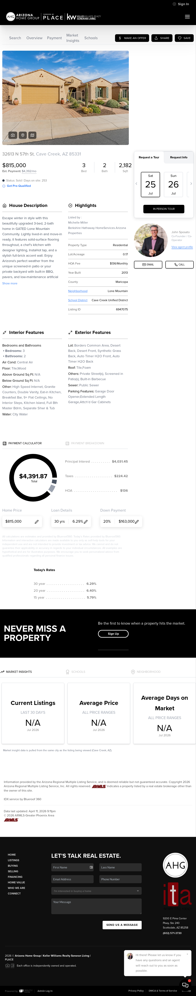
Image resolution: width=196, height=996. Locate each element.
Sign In (181, 4)
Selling (13, 871)
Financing (15, 877)
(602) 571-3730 (172, 933)
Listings (13, 860)
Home (12, 854)
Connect (14, 893)
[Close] (187, 954)
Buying (13, 865)
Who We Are (16, 888)
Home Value (16, 882)
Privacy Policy (136, 990)
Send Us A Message (122, 925)
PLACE (9, 959)
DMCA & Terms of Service (163, 990)
